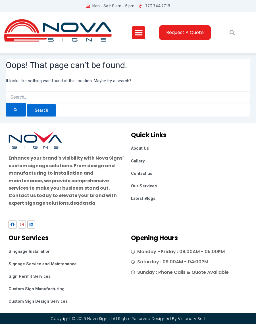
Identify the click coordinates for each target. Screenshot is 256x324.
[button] (138, 32)
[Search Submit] (16, 110)
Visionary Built (192, 318)
